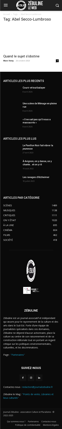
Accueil (6, 14)
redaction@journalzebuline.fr (37, 387)
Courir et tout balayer (34, 87)
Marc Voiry (8, 60)
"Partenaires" (18, 354)
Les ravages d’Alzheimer (36, 177)
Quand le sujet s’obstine (21, 56)
